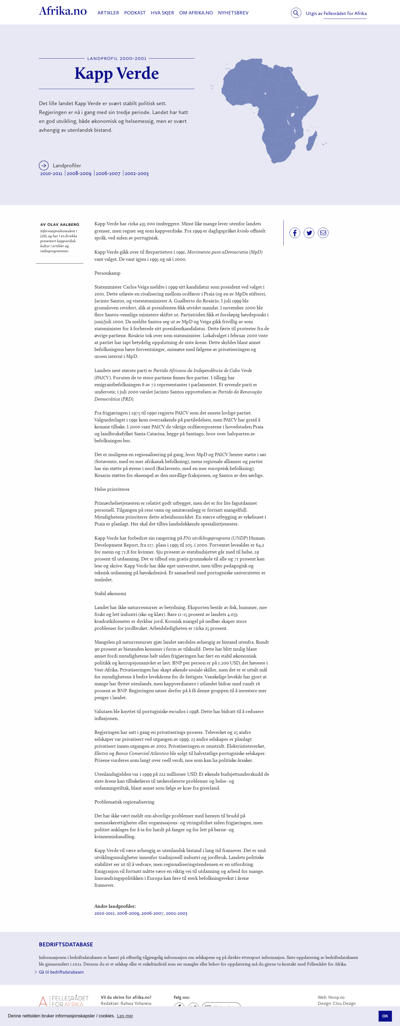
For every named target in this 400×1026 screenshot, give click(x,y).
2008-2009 (79, 173)
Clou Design (344, 1003)
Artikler (108, 13)
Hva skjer (162, 13)
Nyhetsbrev (233, 13)
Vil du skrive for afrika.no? (126, 997)
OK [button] (385, 1016)
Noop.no (336, 997)
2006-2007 (108, 173)
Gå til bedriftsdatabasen (61, 972)
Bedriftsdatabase (66, 944)
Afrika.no (63, 10)
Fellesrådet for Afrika (345, 13)
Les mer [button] (125, 1016)
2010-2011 (51, 173)
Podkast (135, 13)
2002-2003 (137, 173)
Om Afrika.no (196, 13)
